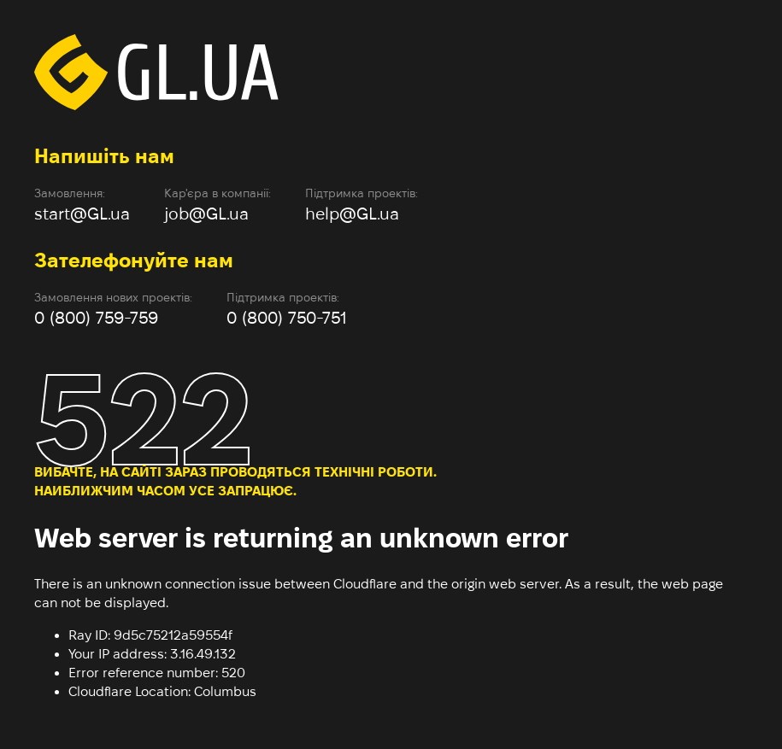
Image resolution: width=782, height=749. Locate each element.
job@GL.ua (206, 213)
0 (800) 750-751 (286, 317)
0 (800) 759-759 (96, 317)
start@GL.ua (82, 213)
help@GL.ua (352, 213)
